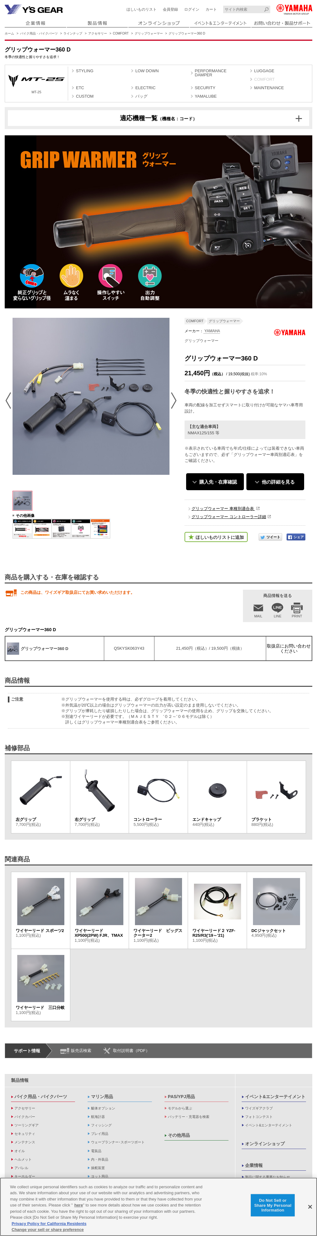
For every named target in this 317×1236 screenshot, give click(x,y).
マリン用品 (102, 1096)
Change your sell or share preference (48, 1229)
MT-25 (36, 84)
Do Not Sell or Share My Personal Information (273, 1205)
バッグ (141, 96)
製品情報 (20, 1080)
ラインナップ (72, 33)
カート (211, 9)
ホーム (9, 33)
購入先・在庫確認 (218, 482)
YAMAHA (211, 331)
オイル (19, 1151)
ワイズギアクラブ (259, 1108)
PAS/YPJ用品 (181, 1096)
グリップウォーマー (149, 33)
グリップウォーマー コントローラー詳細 (228, 516)
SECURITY (205, 87)
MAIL (258, 616)
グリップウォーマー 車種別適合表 (223, 508)
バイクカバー (24, 1117)
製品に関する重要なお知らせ (267, 1177)
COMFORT (121, 33)
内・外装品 (99, 1159)
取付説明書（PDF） (131, 1050)
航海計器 (98, 1117)
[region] (158, 1207)
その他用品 (179, 1135)
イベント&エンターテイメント (275, 1096)
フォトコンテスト (259, 1117)
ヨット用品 (99, 1176)
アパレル (21, 1168)
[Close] (310, 1207)
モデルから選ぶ (180, 1108)
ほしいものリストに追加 (220, 537)
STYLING (85, 70)
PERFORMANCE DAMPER (211, 72)
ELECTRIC (145, 87)
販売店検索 (81, 1050)
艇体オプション (103, 1108)
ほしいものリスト (141, 9)
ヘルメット (23, 1159)
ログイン (191, 9)
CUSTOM (85, 96)
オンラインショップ (265, 1143)
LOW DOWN (146, 70)
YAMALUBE (206, 96)
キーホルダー (24, 1176)
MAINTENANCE (269, 87)
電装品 (96, 1151)
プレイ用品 (99, 1134)
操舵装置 (98, 1168)
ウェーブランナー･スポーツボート (118, 1142)
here (78, 1205)
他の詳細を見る (278, 482)
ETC (80, 87)
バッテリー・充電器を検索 (188, 1117)
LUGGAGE (264, 70)
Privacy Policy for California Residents (49, 1223)
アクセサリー (97, 33)
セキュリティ (24, 1134)
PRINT (297, 616)
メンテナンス (24, 1142)
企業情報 (254, 1165)
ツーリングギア (26, 1125)
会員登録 (170, 9)
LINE (277, 616)
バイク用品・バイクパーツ (39, 33)
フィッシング (101, 1125)
